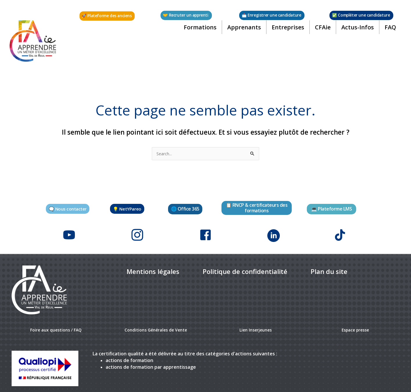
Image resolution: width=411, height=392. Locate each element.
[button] (108, 16)
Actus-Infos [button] (355, 33)
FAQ (388, 33)
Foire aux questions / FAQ (55, 324)
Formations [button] (198, 33)
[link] (153, 266)
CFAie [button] (321, 33)
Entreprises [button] (286, 33)
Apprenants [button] (242, 33)
